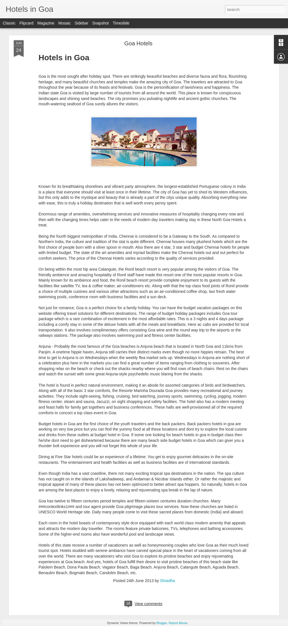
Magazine (46, 23)
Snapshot (100, 23)
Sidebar (81, 23)
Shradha (167, 580)
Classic (9, 23)
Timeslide (121, 23)
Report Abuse (178, 623)
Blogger (161, 623)
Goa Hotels (138, 43)
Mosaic (64, 23)
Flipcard (26, 23)
